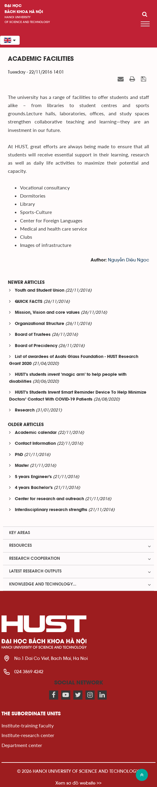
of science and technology (27, 22)
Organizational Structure (39, 324)
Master (22, 466)
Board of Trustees (33, 335)
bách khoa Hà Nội (24, 12)
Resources (20, 545)
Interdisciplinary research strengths (51, 510)
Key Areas (19, 533)
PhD (19, 455)
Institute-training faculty (28, 725)
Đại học (13, 6)
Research (25, 410)
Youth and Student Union (39, 291)
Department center (22, 745)
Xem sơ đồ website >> (78, 783)
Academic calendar (36, 433)
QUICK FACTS (28, 302)
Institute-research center (28, 735)
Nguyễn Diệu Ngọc (128, 260)
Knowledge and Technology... (42, 584)
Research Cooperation (34, 558)
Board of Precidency (36, 346)
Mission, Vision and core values (47, 313)
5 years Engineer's (33, 477)
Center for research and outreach (49, 499)
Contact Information (35, 444)
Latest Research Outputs (35, 571)
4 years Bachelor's (34, 488)
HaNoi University (18, 17)
